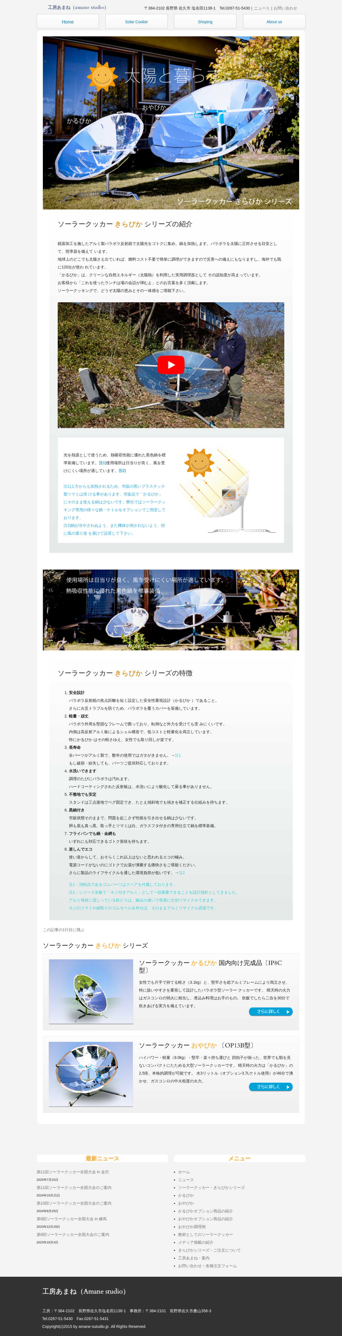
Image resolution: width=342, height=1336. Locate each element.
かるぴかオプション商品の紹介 (205, 1211)
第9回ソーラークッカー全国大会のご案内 (73, 1234)
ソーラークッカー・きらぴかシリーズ (211, 1187)
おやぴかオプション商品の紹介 (205, 1219)
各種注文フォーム (221, 1266)
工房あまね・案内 (194, 1258)
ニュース (262, 8)
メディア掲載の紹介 (195, 1242)
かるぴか (186, 1195)
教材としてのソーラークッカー (205, 1234)
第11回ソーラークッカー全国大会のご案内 (74, 1187)
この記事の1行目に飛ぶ (63, 929)
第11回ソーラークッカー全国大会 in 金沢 (73, 1172)
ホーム (184, 1172)
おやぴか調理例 (192, 1226)
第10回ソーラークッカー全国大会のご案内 (74, 1203)
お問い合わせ (285, 8)
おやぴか (186, 1203)
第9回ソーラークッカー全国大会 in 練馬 (72, 1219)
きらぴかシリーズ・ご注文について (209, 1250)
